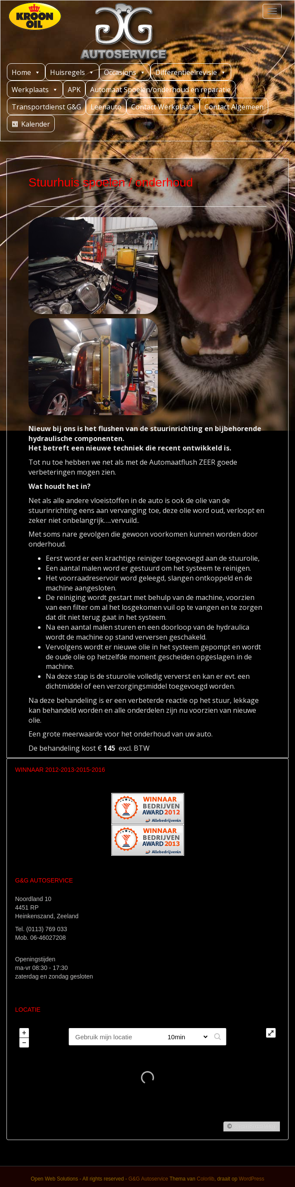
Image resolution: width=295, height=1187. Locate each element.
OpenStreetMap (254, 1126)
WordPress (251, 1179)
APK (74, 89)
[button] (217, 1036)
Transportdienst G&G (46, 107)
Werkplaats (35, 89)
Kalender (35, 124)
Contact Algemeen (234, 107)
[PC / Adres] (114, 1036)
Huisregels (72, 72)
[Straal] (184, 1036)
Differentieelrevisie (190, 72)
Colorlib (205, 1179)
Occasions (125, 72)
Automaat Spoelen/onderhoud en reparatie (160, 89)
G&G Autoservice (148, 1179)
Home (26, 72)
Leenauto (106, 107)
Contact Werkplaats (163, 107)
